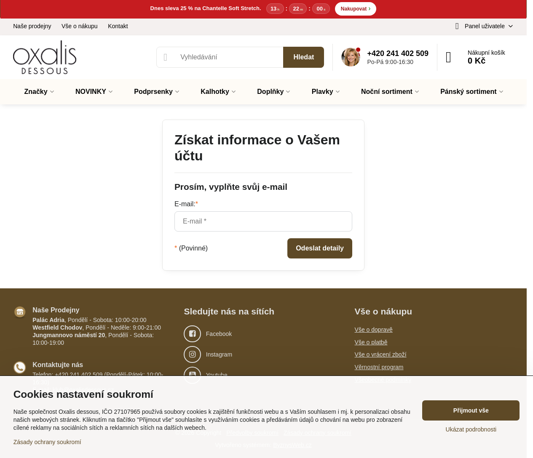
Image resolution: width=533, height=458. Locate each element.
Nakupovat (356, 8)
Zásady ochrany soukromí (47, 442)
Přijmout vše (471, 410)
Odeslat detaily (320, 248)
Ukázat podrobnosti (471, 429)
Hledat (303, 57)
